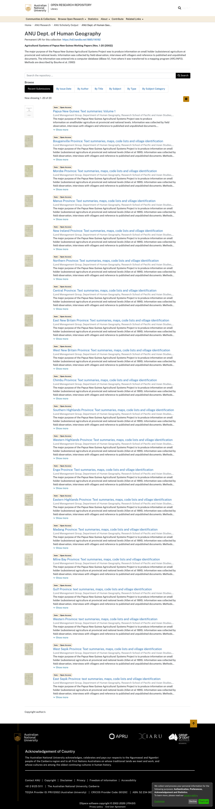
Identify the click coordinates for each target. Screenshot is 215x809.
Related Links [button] (133, 19)
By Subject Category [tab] (153, 88)
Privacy (81, 780)
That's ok (203, 801)
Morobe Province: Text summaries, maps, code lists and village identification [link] (105, 171)
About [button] (104, 19)
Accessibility (128, 780)
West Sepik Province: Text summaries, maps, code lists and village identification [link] (107, 649)
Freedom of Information (103, 780)
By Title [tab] (99, 88)
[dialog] (182, 794)
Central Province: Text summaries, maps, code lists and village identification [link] (104, 290)
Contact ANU (32, 780)
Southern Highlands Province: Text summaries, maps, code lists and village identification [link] (113, 410)
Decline (193, 801)
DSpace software (89, 803)
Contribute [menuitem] (117, 19)
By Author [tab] (83, 88)
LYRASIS (130, 803)
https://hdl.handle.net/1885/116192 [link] (81, 39)
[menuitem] (72, 19)
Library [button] (54, 9)
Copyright (50, 780)
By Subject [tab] (115, 88)
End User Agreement (115, 807)
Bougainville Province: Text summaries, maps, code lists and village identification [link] (108, 141)
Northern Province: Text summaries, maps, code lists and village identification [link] (106, 260)
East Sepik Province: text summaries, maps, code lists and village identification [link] (107, 679)
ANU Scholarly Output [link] (66, 25)
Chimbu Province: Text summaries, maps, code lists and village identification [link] (105, 380)
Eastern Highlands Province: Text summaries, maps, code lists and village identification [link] (112, 499)
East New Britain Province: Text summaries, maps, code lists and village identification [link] (111, 320)
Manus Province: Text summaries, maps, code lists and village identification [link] (104, 201)
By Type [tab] (131, 88)
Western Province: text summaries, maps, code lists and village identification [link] (105, 619)
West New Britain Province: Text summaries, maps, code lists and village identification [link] (111, 350)
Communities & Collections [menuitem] (41, 19)
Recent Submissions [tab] (39, 88)
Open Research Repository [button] (71, 5)
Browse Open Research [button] (71, 19)
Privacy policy (96, 807)
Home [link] (28, 25)
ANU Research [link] (42, 25)
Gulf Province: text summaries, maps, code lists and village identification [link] (102, 589)
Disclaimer (66, 780)
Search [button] (183, 75)
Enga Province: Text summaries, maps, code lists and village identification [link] (103, 470)
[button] (180, 8)
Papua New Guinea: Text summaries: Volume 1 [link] (84, 111)
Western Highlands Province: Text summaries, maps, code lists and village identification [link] (113, 440)
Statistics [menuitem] (93, 19)
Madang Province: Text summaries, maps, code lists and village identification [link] (105, 529)
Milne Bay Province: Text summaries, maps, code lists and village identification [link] (106, 559)
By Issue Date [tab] (63, 88)
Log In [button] (185, 8)
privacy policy (190, 795)
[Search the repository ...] (100, 75)
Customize (159, 801)
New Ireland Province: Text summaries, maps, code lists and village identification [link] (108, 231)
